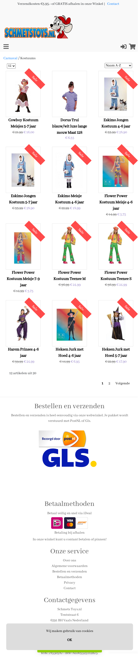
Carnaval (10, 58)
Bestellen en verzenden (69, 572)
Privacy (69, 583)
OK (69, 640)
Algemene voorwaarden (70, 566)
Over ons (69, 560)
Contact (113, 4)
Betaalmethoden (69, 577)
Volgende (122, 383)
